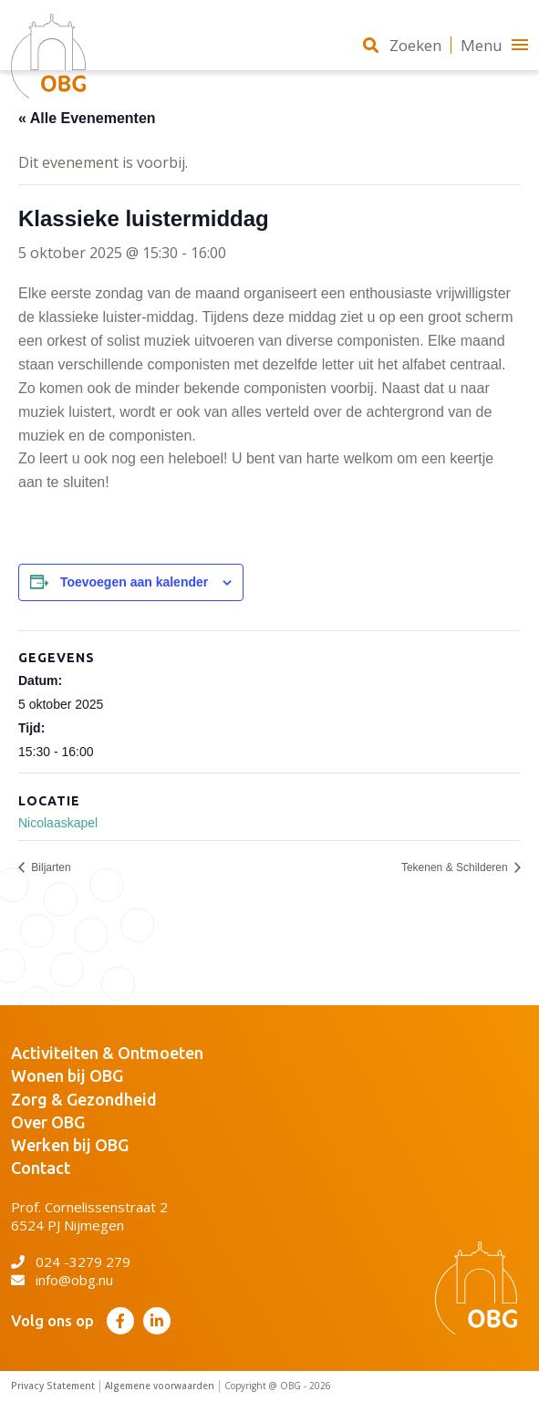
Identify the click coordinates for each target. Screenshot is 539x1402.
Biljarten (49, 867)
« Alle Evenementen (87, 118)
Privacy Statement (53, 1386)
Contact (40, 1167)
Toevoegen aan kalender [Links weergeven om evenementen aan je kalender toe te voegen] (134, 582)
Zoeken (402, 45)
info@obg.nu (62, 1280)
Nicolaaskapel (58, 822)
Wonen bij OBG (67, 1075)
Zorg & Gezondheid (84, 1099)
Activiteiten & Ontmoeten (107, 1053)
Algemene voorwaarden (159, 1386)
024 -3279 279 (70, 1261)
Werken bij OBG (70, 1145)
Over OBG (48, 1122)
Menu (494, 45)
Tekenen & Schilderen (456, 867)
